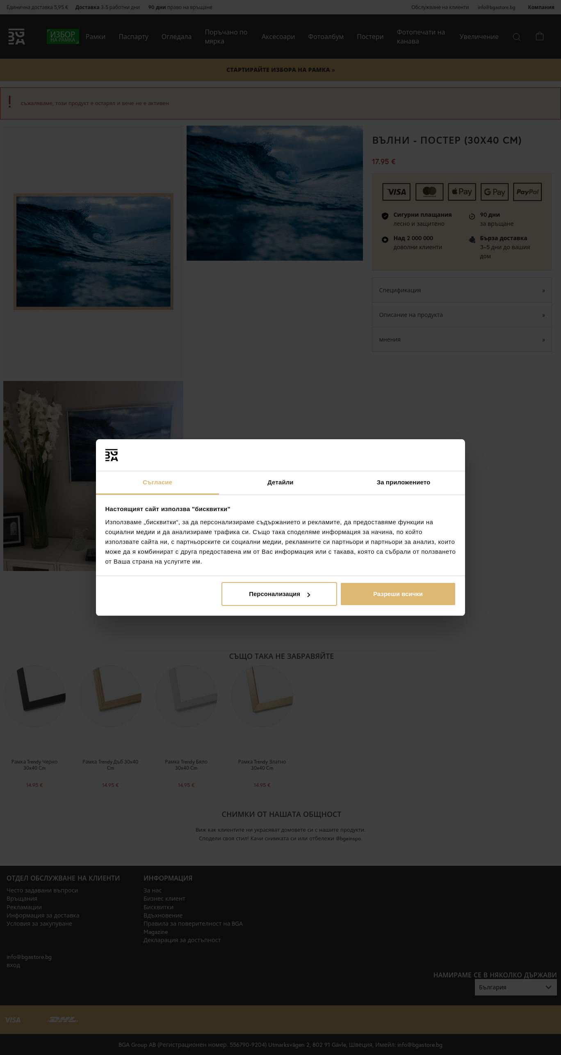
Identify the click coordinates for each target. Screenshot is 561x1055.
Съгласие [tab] (157, 482)
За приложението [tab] (404, 482)
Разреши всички (398, 593)
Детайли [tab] (280, 482)
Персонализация (279, 593)
